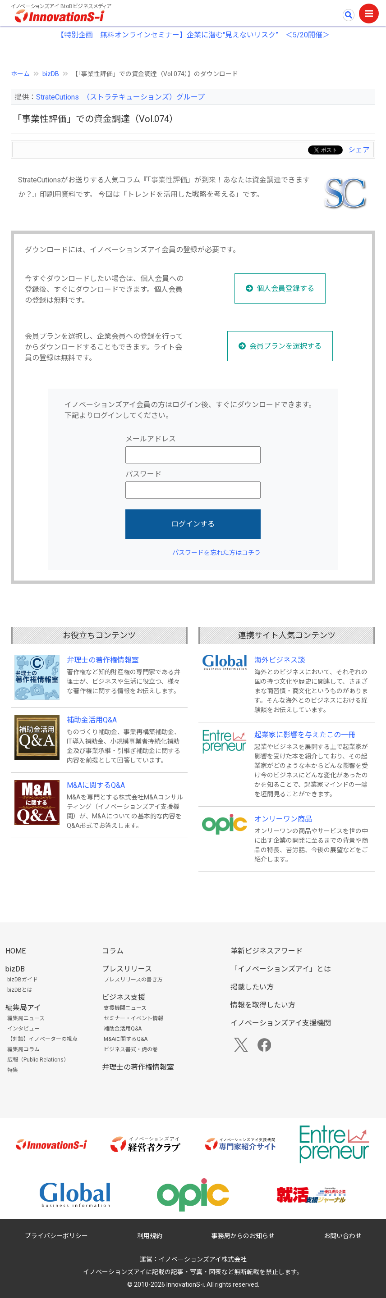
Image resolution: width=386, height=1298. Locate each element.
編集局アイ (23, 1007)
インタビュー (23, 1029)
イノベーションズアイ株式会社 (203, 1259)
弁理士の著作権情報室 (103, 660)
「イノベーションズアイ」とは (280, 969)
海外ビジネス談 (279, 660)
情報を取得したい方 (262, 1005)
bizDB (50, 73)
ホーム (20, 73)
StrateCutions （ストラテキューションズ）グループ (120, 97)
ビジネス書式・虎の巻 (131, 1049)
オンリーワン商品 (283, 819)
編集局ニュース (26, 1018)
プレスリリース (127, 969)
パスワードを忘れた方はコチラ (216, 552)
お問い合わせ (343, 1235)
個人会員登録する (285, 288)
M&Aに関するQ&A (96, 785)
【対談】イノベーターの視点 (42, 1039)
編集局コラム (23, 1049)
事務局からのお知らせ (243, 1235)
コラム (113, 951)
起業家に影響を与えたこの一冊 (304, 735)
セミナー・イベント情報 (133, 1018)
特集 (12, 1070)
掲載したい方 (252, 987)
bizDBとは (19, 990)
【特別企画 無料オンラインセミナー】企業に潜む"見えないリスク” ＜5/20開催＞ (193, 35)
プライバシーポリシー (56, 1235)
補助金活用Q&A (92, 720)
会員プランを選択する (285, 346)
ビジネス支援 (123, 997)
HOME (15, 951)
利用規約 (149, 1235)
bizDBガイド (22, 979)
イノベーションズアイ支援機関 (280, 1023)
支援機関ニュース (125, 1008)
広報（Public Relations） (38, 1060)
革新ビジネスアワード (266, 951)
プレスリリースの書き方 (133, 979)
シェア (359, 149)
